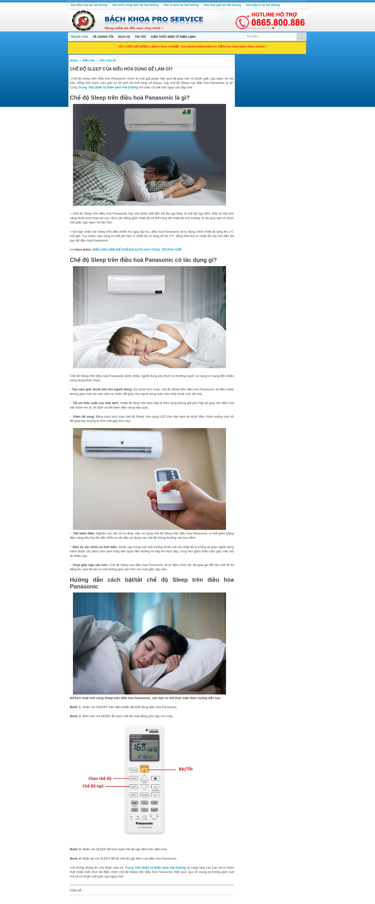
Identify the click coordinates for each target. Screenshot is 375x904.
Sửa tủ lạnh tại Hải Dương (181, 5)
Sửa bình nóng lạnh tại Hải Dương (135, 5)
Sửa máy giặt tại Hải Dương (222, 5)
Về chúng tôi (103, 36)
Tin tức (140, 36)
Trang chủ (79, 36)
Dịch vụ (124, 36)
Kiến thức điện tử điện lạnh (173, 36)
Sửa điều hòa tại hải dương (88, 5)
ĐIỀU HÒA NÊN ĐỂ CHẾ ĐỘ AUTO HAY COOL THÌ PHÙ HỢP (137, 249)
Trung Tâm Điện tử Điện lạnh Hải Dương (108, 87)
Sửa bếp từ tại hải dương (263, 5)
